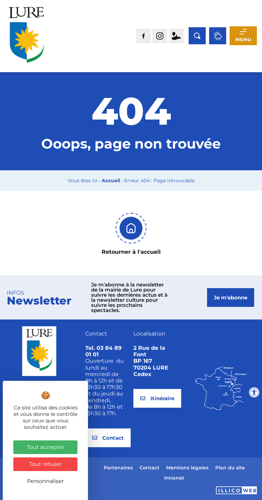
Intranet (174, 478)
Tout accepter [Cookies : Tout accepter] (45, 447)
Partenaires (118, 468)
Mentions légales (187, 468)
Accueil (111, 180)
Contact (149, 468)
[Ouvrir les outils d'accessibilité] (254, 392)
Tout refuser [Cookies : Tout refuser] (45, 464)
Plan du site (230, 468)
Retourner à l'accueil (131, 252)
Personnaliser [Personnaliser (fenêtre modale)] (45, 481)
